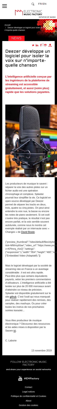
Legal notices (28, 391)
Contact (28, 387)
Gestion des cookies (28, 405)
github (13, 296)
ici (15, 330)
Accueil (7, 25)
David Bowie (28, 232)
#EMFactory (31, 378)
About (28, 400)
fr (40, 3)
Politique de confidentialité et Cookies (28, 396)
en (44, 3)
